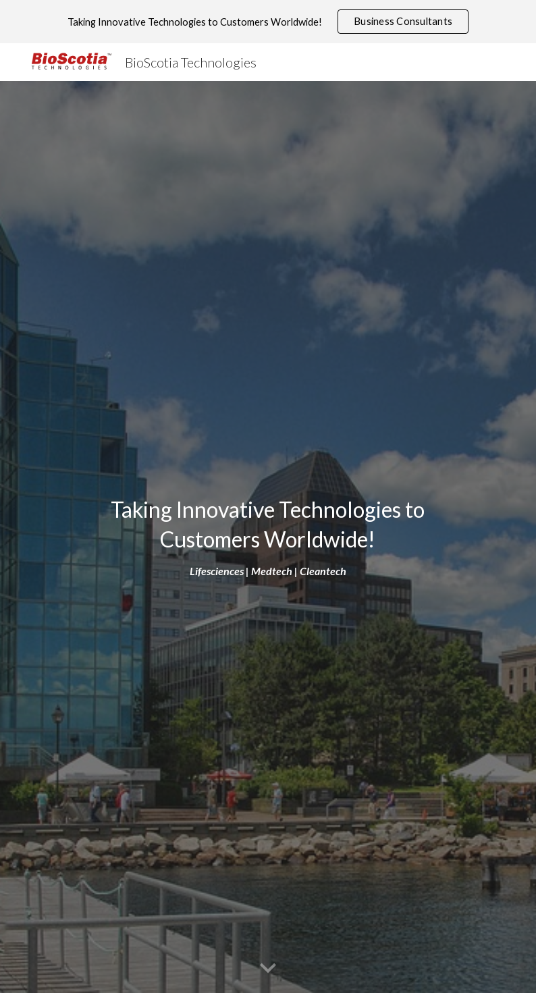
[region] (268, 21)
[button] (268, 968)
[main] (268, 537)
